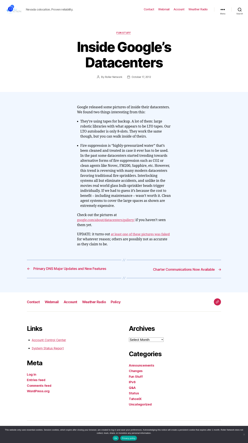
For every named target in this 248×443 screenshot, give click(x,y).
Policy (123, 306)
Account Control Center (50, 344)
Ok (115, 438)
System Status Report (49, 352)
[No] (244, 434)
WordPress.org (39, 395)
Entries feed (37, 384)
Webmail (163, 11)
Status (134, 397)
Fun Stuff (124, 37)
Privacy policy (128, 438)
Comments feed (40, 390)
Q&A (132, 392)
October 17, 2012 (141, 81)
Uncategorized (141, 408)
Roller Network (113, 81)
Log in (32, 379)
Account (179, 11)
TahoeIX (135, 403)
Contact (149, 11)
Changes (136, 375)
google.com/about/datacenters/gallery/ (108, 224)
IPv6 (132, 386)
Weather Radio (198, 11)
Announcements (142, 370)
